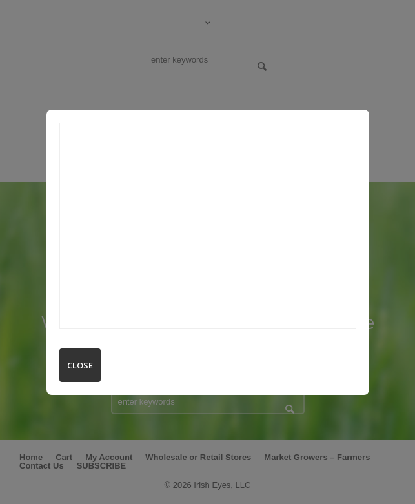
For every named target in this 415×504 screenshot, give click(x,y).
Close (80, 365)
